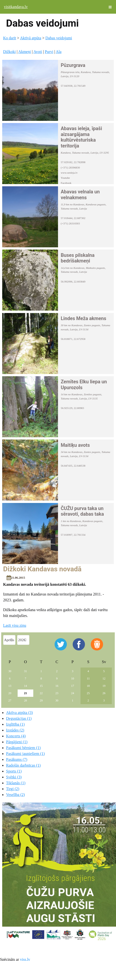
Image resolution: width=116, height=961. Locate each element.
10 (72, 678)
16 (56, 686)
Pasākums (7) (16, 759)
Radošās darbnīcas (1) (23, 765)
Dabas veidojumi (58, 38)
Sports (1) (14, 771)
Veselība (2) (15, 795)
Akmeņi (24, 52)
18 (88, 686)
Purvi (49, 52)
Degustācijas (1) (19, 718)
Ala (58, 52)
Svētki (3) (14, 777)
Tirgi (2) (12, 789)
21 (25, 693)
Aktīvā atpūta (30, 38)
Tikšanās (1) (15, 783)
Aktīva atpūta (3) (19, 712)
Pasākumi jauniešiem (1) (25, 754)
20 (9, 693)
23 (56, 693)
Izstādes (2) (15, 730)
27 (9, 700)
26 (104, 693)
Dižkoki (9, 52)
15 (41, 686)
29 (41, 700)
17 (72, 686)
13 (9, 686)
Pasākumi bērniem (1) (23, 748)
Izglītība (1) (15, 724)
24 (72, 693)
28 (25, 700)
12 (104, 678)
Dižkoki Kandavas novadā (42, 569)
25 (88, 693)
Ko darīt (9, 38)
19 (104, 686)
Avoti (37, 52)
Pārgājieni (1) (16, 742)
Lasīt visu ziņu (14, 625)
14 (25, 686)
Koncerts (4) (16, 736)
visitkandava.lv (16, 7)
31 (25, 671)
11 (88, 678)
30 (9, 671)
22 (41, 693)
